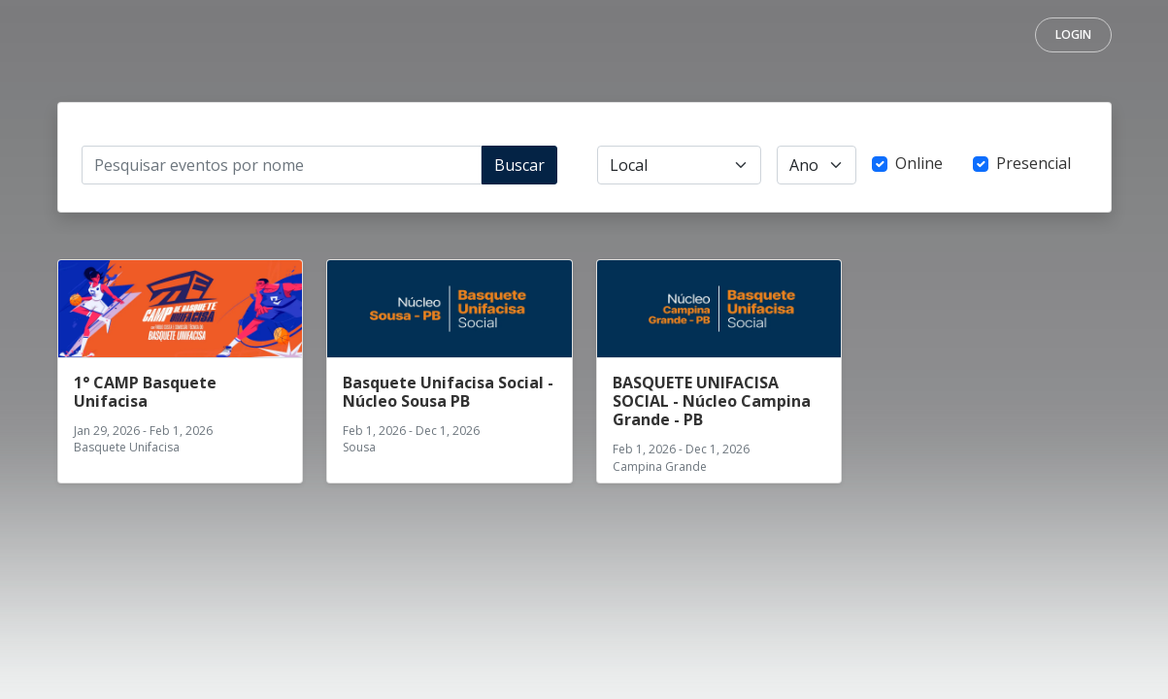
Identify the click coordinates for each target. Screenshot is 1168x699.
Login (1073, 34)
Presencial (1033, 163)
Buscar (519, 165)
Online (919, 163)
